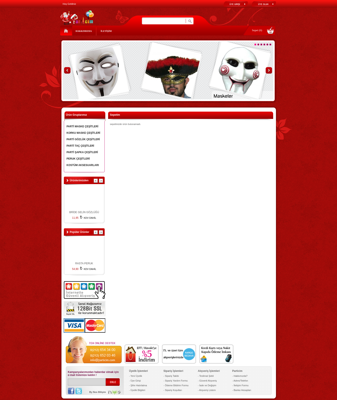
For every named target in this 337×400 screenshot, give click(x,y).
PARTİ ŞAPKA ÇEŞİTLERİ (82, 152)
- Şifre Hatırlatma (138, 385)
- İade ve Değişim (207, 385)
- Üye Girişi (135, 380)
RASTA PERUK (84, 263)
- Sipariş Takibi (171, 376)
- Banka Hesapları (241, 390)
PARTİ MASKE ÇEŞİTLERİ (82, 126)
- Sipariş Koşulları (173, 390)
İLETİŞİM (106, 31)
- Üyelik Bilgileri (137, 390)
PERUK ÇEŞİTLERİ (78, 158)
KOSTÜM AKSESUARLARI (83, 165)
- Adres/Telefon (240, 380)
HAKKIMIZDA (84, 31)
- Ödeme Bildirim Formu (176, 385)
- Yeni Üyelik (135, 376)
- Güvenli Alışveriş (207, 380)
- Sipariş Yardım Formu (176, 380)
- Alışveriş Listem (207, 390)
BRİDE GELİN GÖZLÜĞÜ (84, 212)
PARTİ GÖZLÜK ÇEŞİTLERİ (83, 139)
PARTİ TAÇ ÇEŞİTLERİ (80, 145)
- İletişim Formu (240, 385)
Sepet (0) (257, 30)
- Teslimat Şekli (206, 376)
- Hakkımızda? (240, 376)
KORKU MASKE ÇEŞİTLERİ (83, 132)
